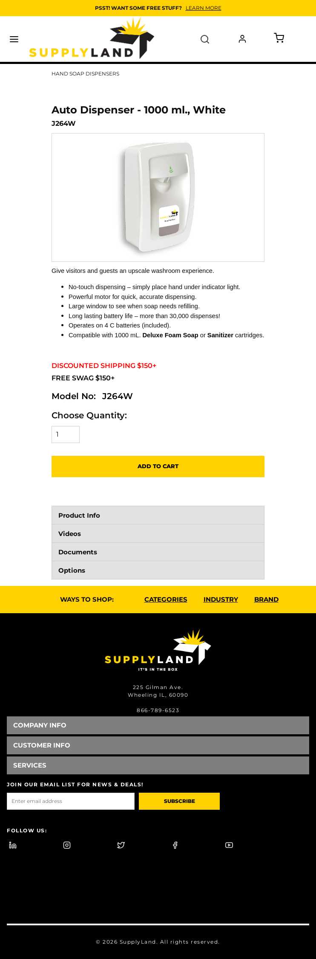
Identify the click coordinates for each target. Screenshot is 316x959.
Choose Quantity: (89, 415)
